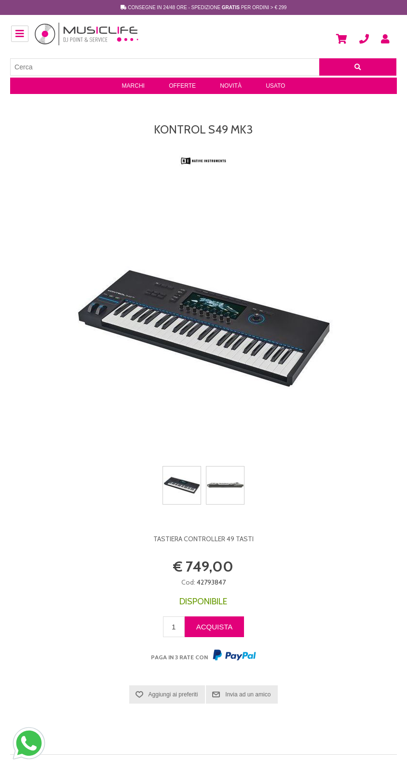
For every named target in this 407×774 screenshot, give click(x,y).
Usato (275, 85)
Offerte (182, 85)
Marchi (133, 85)
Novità (231, 85)
